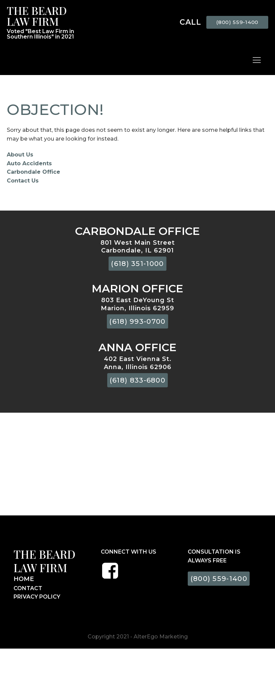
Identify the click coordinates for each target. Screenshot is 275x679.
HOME (24, 579)
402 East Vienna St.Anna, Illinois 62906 (137, 362)
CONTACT (28, 588)
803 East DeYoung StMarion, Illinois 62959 (137, 304)
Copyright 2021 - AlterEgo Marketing (138, 636)
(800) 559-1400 (237, 22)
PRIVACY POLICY (37, 596)
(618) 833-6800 (137, 380)
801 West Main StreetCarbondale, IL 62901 (137, 246)
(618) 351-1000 (137, 264)
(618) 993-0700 (137, 321)
